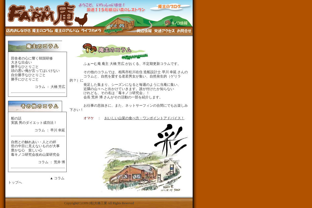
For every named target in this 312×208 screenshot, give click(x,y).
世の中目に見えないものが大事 (35, 146)
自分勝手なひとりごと (28, 75)
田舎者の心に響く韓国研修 (32, 58)
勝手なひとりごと (25, 67)
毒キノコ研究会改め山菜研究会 (35, 155)
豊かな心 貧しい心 (26, 150)
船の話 (16, 118)
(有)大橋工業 (98, 203)
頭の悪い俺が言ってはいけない (35, 71)
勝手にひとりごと (25, 79)
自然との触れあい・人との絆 (33, 142)
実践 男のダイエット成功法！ (34, 123)
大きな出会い (21, 62)
